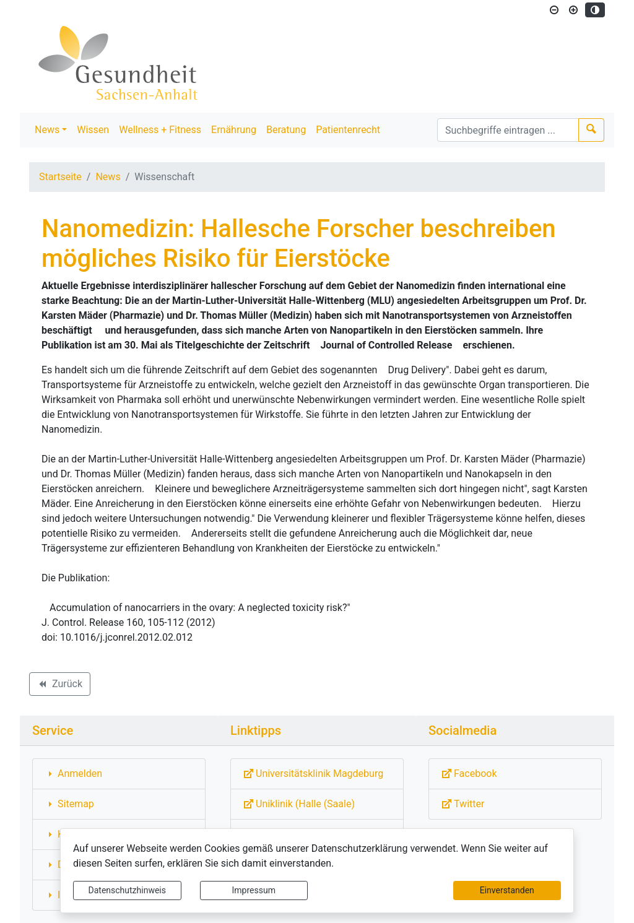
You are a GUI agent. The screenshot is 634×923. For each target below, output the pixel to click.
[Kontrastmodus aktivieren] (595, 9)
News (47, 130)
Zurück (59, 686)
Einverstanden (507, 890)
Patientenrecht (348, 130)
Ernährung (233, 130)
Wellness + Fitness (160, 130)
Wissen (93, 130)
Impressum (254, 890)
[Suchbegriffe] (508, 130)
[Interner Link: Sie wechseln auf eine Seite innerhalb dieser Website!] (119, 773)
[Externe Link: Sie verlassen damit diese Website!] (317, 773)
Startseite (60, 177)
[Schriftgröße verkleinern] (554, 9)
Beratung (286, 130)
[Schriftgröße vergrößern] (573, 9)
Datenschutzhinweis (127, 890)
